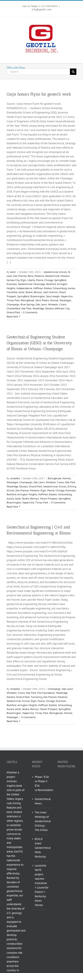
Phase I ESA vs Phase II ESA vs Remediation (42, 783)
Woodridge (38, 308)
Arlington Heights (27, 494)
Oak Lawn (41, 304)
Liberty (31, 280)
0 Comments (30, 312)
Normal (54, 300)
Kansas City (13, 280)
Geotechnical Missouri (57, 275)
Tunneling (36, 697)
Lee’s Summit (50, 292)
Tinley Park (13, 300)
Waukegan (65, 300)
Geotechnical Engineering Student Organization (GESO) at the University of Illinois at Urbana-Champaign (39, 343)
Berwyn (38, 292)
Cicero (62, 304)
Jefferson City (62, 308)
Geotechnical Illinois (55, 272)
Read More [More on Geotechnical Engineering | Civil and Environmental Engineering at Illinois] (12, 721)
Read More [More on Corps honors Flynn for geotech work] (12, 316)
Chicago (48, 280)
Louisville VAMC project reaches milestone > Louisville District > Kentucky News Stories (41, 885)
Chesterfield (13, 308)
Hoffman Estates (42, 288)
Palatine (39, 275)
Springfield (60, 280)
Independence (24, 288)
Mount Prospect (48, 498)
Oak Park (26, 308)
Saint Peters (42, 300)
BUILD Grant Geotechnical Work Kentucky (42, 847)
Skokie (29, 292)
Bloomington (37, 296)
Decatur (49, 308)
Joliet (21, 292)
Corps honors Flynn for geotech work (39, 94)
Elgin (23, 280)
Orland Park (13, 312)
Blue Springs (28, 304)
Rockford (51, 284)
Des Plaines (20, 275)
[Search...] (38, 71)
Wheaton (53, 304)
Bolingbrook (27, 300)
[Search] (73, 71)
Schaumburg (60, 288)
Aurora (71, 288)
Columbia (12, 292)
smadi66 (15, 478)
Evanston (12, 284)
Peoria (39, 280)
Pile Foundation (46, 692)
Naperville (67, 296)
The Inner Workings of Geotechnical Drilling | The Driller (42, 821)
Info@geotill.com (42, 9)
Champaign (13, 304)
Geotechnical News (42, 801)
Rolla (30, 275)
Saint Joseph (53, 296)
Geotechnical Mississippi (31, 284)
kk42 (13, 272)
